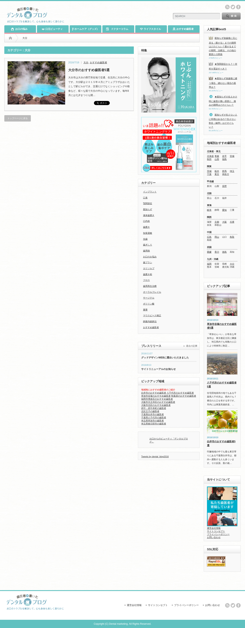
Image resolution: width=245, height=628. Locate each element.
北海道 (210, 156)
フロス (146, 280)
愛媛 (209, 252)
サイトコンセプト (216, 531)
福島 (224, 159)
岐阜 (209, 210)
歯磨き (146, 227)
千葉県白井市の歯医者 (152, 414)
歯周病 (146, 250)
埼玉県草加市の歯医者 (152, 420)
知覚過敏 (147, 233)
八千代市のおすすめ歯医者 (180, 393)
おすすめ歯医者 (183, 28)
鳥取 (232, 237)
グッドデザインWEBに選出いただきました (165, 357)
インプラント (150, 191)
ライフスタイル (150, 28)
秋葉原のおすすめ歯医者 (183, 396)
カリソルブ (148, 268)
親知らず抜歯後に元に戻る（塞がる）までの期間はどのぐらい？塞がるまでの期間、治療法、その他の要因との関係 (223, 46)
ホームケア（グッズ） (85, 29)
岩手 (224, 156)
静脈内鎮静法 (150, 321)
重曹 (145, 309)
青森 (217, 156)
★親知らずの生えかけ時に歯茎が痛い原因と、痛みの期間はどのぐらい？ (223, 100)
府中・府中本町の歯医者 (153, 408)
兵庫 (232, 222)
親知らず (147, 209)
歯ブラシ (147, 262)
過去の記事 (191, 346)
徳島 (224, 252)
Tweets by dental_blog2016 (155, 456)
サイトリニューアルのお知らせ (158, 369)
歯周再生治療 (150, 286)
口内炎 (146, 221)
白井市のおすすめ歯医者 (153, 393)
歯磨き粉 (147, 274)
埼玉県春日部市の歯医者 (153, 423)
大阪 (224, 222)
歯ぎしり (147, 244)
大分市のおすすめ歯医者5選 (89, 70)
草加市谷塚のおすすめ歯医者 (156, 396)
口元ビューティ (52, 29)
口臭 (145, 197)
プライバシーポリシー (218, 534)
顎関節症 (147, 203)
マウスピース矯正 (152, 315)
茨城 (209, 171)
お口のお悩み (150, 256)
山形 (217, 159)
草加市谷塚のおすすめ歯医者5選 (222, 326)
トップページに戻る (17, 118)
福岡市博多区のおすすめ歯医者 (157, 399)
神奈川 (225, 174)
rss (227, 7)
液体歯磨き (148, 215)
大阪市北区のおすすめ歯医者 (156, 405)
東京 (217, 174)
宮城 (232, 156)
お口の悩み (19, 29)
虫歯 (145, 239)
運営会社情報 (214, 528)
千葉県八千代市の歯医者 (153, 417)
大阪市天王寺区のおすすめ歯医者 (158, 402)
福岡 (209, 264)
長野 (224, 186)
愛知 (224, 210)
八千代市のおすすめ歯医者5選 (222, 384)
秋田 (209, 159)
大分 (85, 62)
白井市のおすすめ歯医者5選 (221, 443)
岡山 (217, 237)
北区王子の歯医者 (150, 411)
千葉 (209, 174)
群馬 (224, 171)
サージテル (148, 298)
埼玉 (232, 171)
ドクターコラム (117, 29)
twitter (233, 7)
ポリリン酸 (148, 303)
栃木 (217, 171)
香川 (217, 252)
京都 (217, 222)
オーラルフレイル (152, 292)
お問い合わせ (214, 537)
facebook (238, 7)
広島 (209, 237)
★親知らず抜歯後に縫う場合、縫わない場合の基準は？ (223, 82)
